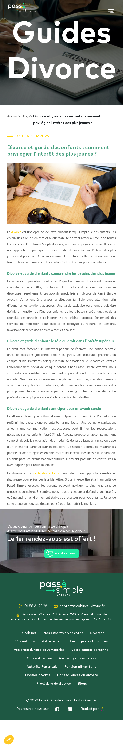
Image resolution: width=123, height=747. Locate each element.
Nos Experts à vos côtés (63, 633)
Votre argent (52, 641)
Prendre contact (61, 553)
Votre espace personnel (90, 649)
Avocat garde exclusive (77, 658)
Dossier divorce (37, 675)
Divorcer (97, 633)
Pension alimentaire (80, 666)
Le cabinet (28, 633)
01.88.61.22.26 (33, 606)
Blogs (25, 116)
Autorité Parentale (42, 666)
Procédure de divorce (53, 683)
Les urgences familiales (89, 641)
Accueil (12, 116)
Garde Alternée (39, 658)
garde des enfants (46, 473)
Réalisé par (92, 709)
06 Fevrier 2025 (32, 136)
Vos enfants (25, 641)
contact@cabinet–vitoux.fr (79, 606)
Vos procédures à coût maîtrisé (39, 649)
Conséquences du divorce (77, 675)
